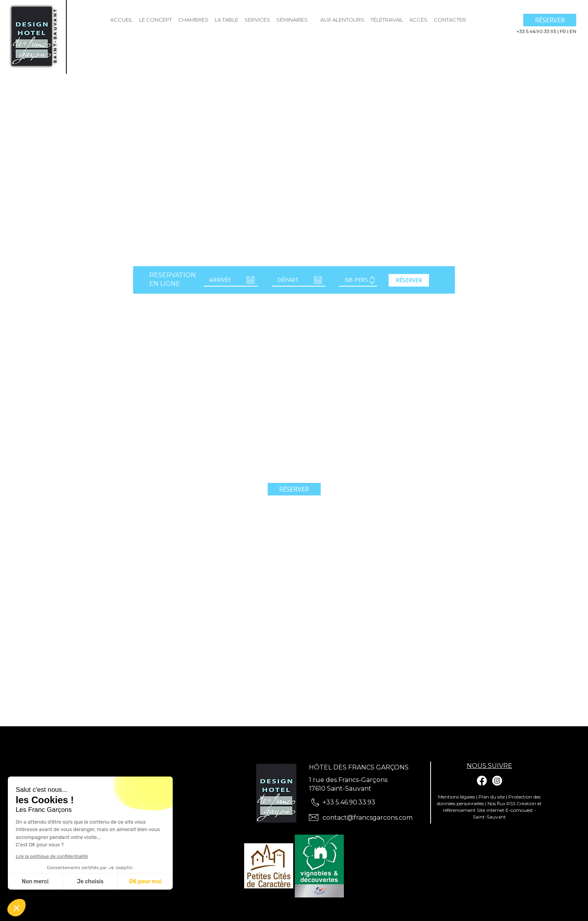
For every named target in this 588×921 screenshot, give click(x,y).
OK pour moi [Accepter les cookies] (145, 881)
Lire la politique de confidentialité (52, 856)
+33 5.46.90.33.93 (537, 31)
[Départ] (299, 280)
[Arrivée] (231, 280)
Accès (418, 19)
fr (563, 31)
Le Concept (155, 19)
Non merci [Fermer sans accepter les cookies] (35, 881)
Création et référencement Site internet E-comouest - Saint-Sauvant (492, 810)
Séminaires (292, 19)
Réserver (550, 20)
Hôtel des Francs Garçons (359, 767)
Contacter (450, 19)
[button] (16, 907)
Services (257, 19)
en (573, 31)
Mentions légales (456, 797)
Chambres (193, 19)
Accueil (121, 19)
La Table (226, 19)
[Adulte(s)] (358, 280)
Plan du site (491, 797)
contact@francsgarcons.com (368, 817)
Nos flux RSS (501, 803)
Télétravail (387, 19)
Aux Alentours (342, 19)
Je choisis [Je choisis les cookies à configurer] (90, 881)
